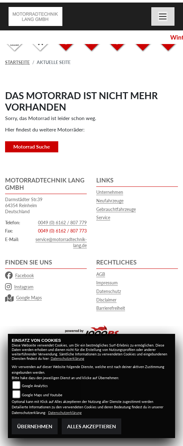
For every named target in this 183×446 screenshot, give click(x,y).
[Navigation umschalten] (163, 16)
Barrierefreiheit (110, 308)
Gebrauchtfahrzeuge (116, 209)
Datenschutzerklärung (67, 358)
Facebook (19, 275)
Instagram (19, 287)
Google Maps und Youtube (42, 395)
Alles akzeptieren (91, 426)
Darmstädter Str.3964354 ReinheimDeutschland (23, 205)
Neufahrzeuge (109, 200)
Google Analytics (35, 386)
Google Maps (23, 298)
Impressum (107, 282)
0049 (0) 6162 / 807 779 (62, 222)
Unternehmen (109, 192)
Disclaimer (106, 300)
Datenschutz (108, 291)
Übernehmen (34, 426)
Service (103, 217)
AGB (100, 274)
